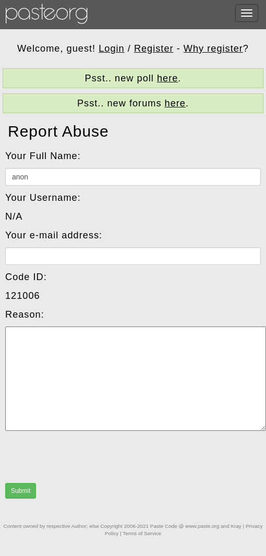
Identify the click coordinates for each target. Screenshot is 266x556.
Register (154, 48)
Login (112, 48)
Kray (236, 526)
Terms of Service (142, 533)
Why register (213, 48)
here (167, 78)
